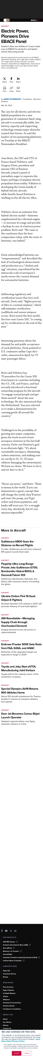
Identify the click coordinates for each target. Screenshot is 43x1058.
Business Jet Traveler (12, 951)
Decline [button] (27, 1053)
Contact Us (7, 1028)
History (5, 1025)
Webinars (6, 1000)
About (5, 1019)
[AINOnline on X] (11, 931)
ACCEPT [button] (16, 1053)
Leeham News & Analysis (13, 961)
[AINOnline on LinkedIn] (15, 931)
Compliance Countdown (12, 1009)
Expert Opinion (8, 990)
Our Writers (7, 1022)
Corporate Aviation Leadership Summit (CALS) (21, 957)
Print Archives (8, 987)
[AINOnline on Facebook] (2, 931)
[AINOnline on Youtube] (6, 931)
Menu (35, 20)
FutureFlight (7, 954)
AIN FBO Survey (10, 942)
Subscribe (6, 971)
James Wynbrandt (12, 99)
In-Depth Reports (9, 993)
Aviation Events (9, 1006)
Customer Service (9, 974)
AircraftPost (9, 948)
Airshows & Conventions (12, 1003)
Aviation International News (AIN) (17, 945)
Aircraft (5, 26)
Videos (5, 996)
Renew (5, 977)
